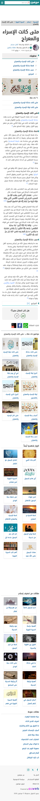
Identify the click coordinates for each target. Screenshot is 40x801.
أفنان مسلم (14, 44)
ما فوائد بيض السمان (31, 744)
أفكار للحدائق (34, 753)
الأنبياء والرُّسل (9, 283)
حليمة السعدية (14, 141)
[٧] (37, 271)
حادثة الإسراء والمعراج (29, 120)
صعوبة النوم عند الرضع (30, 748)
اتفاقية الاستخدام (33, 779)
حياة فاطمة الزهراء (32, 716)
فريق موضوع (20, 783)
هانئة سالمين (11, 47)
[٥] (24, 234)
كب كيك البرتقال (33, 757)
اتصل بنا (36, 775)
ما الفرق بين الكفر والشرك (29, 725)
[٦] (3, 268)
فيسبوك (19, 325)
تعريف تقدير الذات (32, 721)
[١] (12, 126)
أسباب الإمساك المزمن (30, 730)
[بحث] (28, 2)
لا (16, 315)
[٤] (25, 234)
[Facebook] (37, 770)
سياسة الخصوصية (18, 779)
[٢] (33, 162)
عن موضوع (20, 775)
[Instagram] (28, 770)
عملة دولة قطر (33, 735)
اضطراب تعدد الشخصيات (30, 739)
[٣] (6, 201)
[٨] (27, 298)
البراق (36, 174)
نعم (23, 315)
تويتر (14, 325)
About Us (36, 783)
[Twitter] (32, 770)
